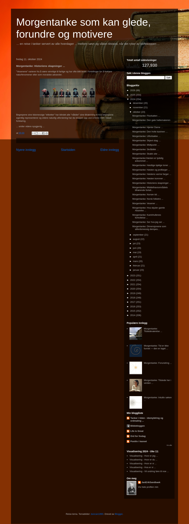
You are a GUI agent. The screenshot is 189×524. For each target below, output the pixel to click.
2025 (133, 95)
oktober (137, 112)
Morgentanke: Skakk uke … (146, 153)
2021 (133, 284)
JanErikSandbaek (150, 482)
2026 (133, 90)
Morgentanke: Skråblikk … (145, 149)
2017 (133, 302)
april (135, 256)
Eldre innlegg (109, 150)
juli (134, 243)
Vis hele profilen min (148, 487)
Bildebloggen (137, 426)
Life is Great (136, 431)
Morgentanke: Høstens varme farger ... (151, 174)
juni (135, 248)
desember (138, 103)
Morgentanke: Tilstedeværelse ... (153, 330)
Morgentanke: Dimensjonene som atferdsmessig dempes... (149, 227)
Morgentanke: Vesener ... (145, 203)
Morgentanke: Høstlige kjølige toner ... (151, 165)
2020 (133, 288)
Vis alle (169, 445)
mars (136, 261)
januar (136, 270)
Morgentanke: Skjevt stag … (146, 140)
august (136, 239)
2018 (133, 297)
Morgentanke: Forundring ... (158, 363)
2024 (133, 99)
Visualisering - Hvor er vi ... (142, 463)
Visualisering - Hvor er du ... (143, 459)
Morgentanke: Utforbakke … (146, 136)
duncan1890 (97, 514)
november (138, 107)
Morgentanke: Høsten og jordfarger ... (151, 169)
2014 (133, 315)
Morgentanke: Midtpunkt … (145, 145)
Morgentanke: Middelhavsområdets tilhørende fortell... (150, 188)
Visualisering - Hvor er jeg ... (143, 455)
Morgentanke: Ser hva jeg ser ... (148, 222)
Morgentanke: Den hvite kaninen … (150, 131)
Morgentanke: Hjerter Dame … (147, 127)
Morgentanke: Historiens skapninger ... (151, 183)
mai (135, 252)
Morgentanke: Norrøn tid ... (145, 194)
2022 (133, 280)
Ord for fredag (137, 436)
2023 (133, 275)
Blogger (119, 514)
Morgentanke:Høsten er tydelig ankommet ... (147, 159)
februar (137, 265)
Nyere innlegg (26, 150)
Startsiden (68, 150)
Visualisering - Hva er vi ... (142, 467)
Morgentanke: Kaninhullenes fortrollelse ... (146, 216)
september (138, 234)
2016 (133, 306)
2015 (133, 311)
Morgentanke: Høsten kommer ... (148, 178)
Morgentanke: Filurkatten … (146, 115)
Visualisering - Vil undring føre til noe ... (149, 471)
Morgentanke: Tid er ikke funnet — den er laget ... (156, 347)
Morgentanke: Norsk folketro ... (147, 199)
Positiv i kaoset (138, 441)
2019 (133, 293)
